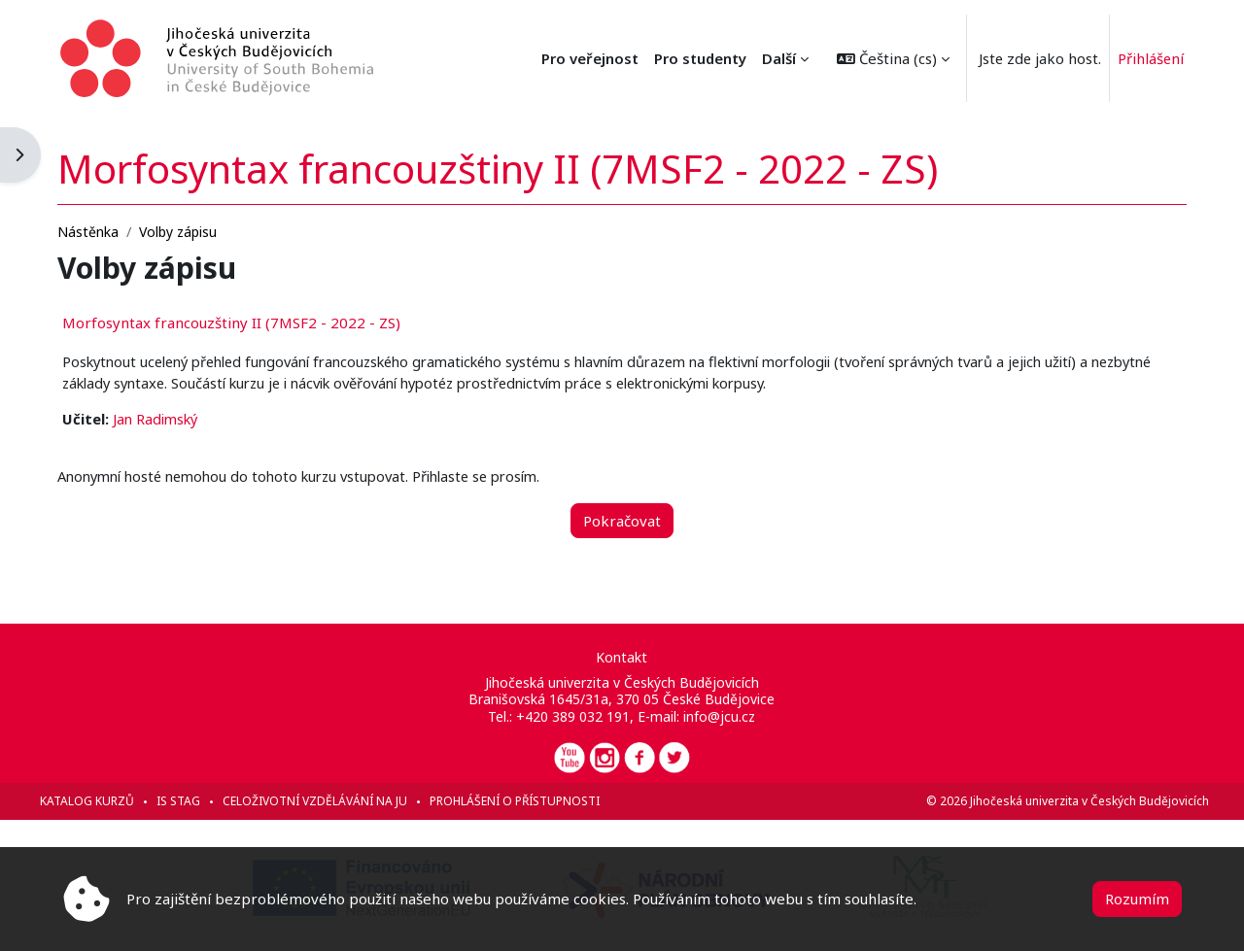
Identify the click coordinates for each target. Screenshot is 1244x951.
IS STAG (205, 801)
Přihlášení (1148, 58)
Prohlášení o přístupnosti (542, 801)
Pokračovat (622, 520)
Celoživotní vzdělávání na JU (342, 801)
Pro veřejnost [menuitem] (693, 58)
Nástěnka (115, 230)
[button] (888, 58)
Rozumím (1137, 898)
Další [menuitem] (774, 58)
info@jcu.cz (720, 716)
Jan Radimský (185, 418)
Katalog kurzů (114, 801)
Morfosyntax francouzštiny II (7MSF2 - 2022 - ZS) (258, 321)
